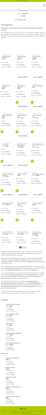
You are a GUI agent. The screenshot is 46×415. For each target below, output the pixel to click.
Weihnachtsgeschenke (34, 283)
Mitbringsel (31, 274)
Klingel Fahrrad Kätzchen (37, 85)
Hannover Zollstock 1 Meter (36, 116)
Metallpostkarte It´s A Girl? (23, 232)
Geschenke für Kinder (6, 261)
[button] (2, 5)
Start (19, 13)
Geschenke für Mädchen (14, 260)
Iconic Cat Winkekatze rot (7, 203)
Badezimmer (35, 270)
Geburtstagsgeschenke (32, 281)
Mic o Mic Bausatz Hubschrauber (21, 145)
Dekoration (37, 276)
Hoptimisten (30, 261)
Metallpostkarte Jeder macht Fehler (37, 233)
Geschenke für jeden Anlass (12, 268)
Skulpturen (7, 278)
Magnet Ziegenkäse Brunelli (21, 204)
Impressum (4, 411)
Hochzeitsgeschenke (6, 283)
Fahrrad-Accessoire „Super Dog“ (21, 57)
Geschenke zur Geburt (16, 283)
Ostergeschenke (5, 286)
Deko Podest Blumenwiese (38, 174)
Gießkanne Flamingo (21, 174)
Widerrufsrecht (15, 411)
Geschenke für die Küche (13, 270)
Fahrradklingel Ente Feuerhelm (6, 57)
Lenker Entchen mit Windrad (6, 86)
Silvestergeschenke (14, 286)
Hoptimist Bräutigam (36, 203)
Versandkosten (6, 64)
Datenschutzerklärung (26, 411)
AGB (9, 411)
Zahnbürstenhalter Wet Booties (7, 116)
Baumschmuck (30, 286)
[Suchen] (29, 1)
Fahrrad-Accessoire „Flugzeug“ (36, 57)
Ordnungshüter (5, 144)
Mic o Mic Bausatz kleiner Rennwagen (7, 174)
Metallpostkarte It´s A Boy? (8, 232)
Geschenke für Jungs (26, 260)
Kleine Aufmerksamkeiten (16, 274)
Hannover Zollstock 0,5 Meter (22, 116)
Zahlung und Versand (38, 411)
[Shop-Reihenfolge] (23, 19)
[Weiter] (26, 247)
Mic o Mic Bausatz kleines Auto (37, 145)
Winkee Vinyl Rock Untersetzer (21, 86)
